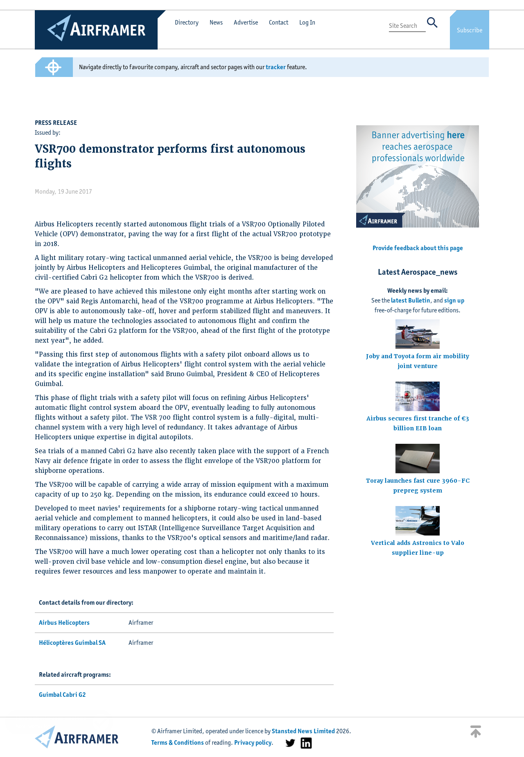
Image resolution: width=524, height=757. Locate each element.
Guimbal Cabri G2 (62, 694)
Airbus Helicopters (64, 622)
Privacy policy (252, 742)
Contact (278, 22)
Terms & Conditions (177, 742)
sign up (454, 300)
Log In (307, 22)
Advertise (246, 22)
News (216, 22)
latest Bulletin (410, 300)
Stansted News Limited (303, 731)
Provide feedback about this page (418, 248)
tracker (276, 67)
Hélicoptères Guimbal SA (72, 642)
